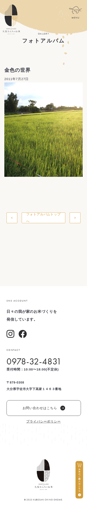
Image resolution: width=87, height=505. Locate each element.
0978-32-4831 (34, 361)
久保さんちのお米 (11, 19)
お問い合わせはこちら (44, 408)
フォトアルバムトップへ (43, 217)
